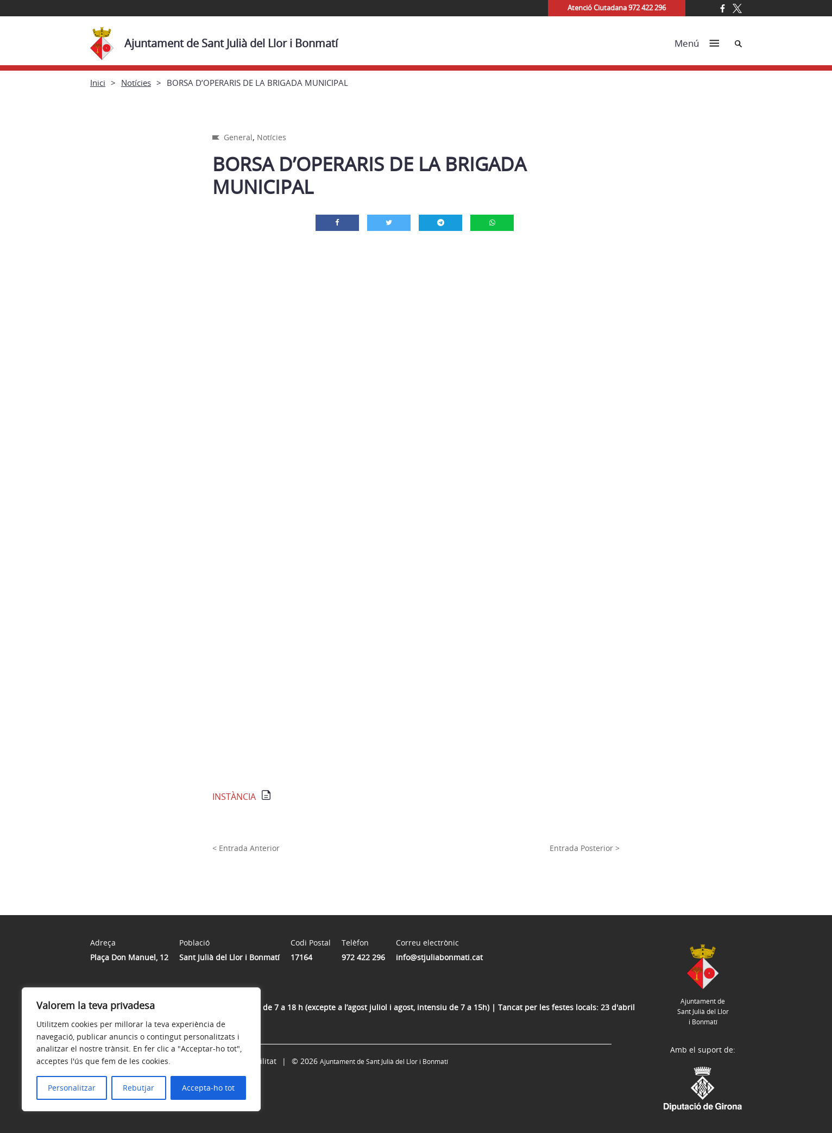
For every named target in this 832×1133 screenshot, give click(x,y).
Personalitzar (72, 1087)
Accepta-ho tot (208, 1087)
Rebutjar (138, 1087)
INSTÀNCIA (234, 797)
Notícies (136, 82)
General (238, 137)
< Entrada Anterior (246, 848)
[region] (141, 1049)
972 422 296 (363, 957)
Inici (97, 82)
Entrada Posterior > (585, 848)
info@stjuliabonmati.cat (439, 957)
